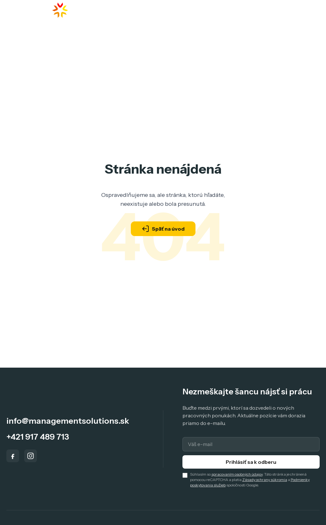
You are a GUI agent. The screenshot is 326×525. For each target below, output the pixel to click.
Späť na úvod (163, 229)
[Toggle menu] (308, 10)
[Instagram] (30, 455)
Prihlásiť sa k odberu (251, 462)
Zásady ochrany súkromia (264, 479)
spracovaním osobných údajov (237, 474)
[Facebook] (12, 455)
